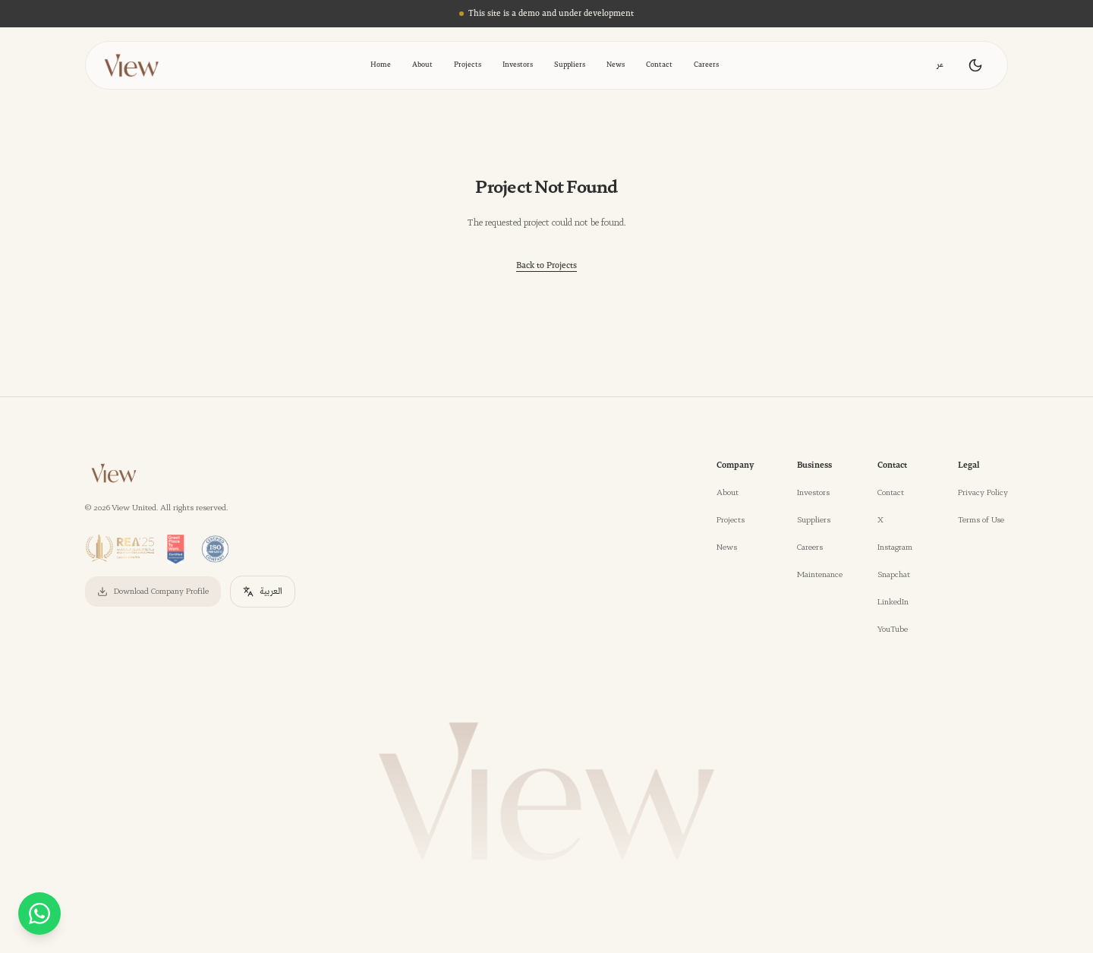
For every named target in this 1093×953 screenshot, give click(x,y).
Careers (706, 65)
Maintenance (820, 574)
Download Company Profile (153, 591)
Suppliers (569, 65)
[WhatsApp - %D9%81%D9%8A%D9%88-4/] (39, 913)
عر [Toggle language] (940, 65)
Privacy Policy (983, 492)
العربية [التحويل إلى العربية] (262, 591)
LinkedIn (893, 602)
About (422, 65)
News (615, 65)
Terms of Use (981, 520)
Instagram (894, 547)
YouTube (892, 629)
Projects (467, 65)
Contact (659, 65)
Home (380, 65)
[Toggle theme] (975, 65)
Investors (517, 65)
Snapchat (893, 574)
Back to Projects (546, 265)
